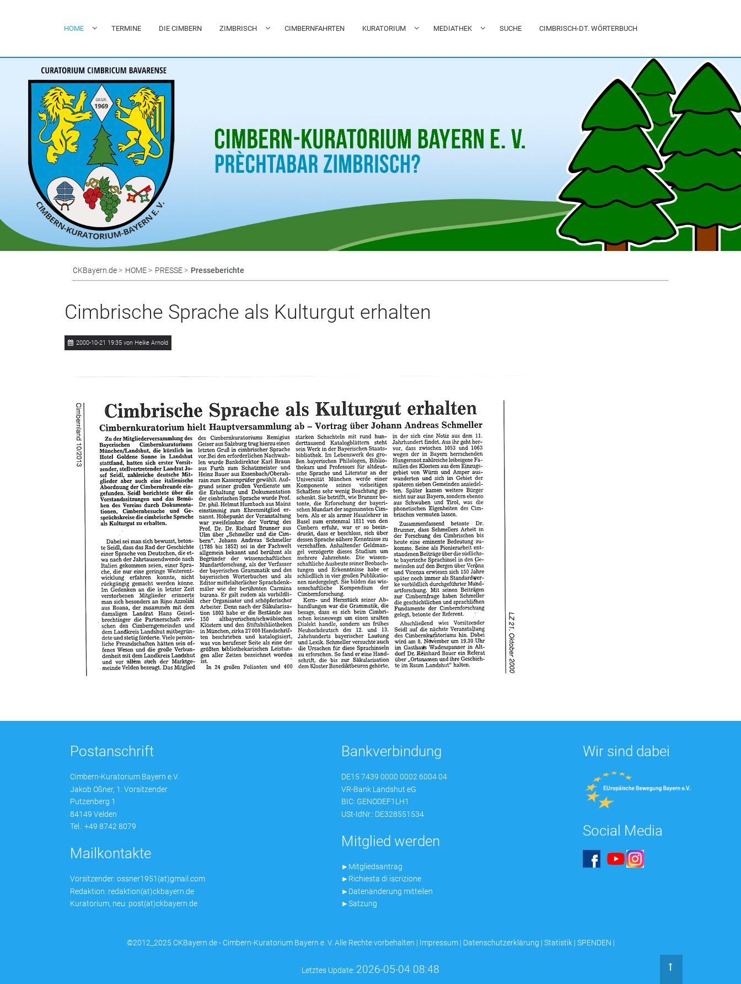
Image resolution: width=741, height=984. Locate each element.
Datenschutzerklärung (501, 942)
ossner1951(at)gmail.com (161, 878)
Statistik (558, 942)
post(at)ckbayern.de (162, 903)
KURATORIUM (384, 28)
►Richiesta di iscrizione (381, 878)
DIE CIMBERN (180, 28)
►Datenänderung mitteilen (387, 891)
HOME (74, 28)
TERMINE (126, 28)
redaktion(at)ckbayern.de (151, 891)
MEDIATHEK (452, 28)
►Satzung (359, 903)
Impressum (439, 942)
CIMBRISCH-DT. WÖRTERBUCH (588, 28)
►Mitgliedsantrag (372, 866)
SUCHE (511, 28)
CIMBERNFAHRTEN (314, 28)
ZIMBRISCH (238, 28)
